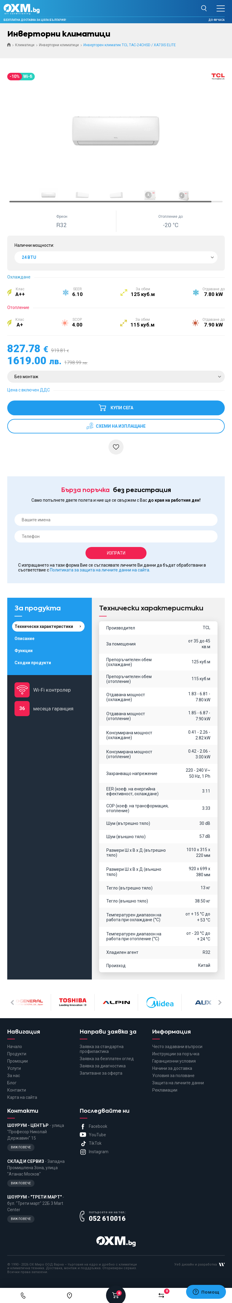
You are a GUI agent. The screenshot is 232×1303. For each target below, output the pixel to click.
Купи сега (116, 405)
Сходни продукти (32, 662)
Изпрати (116, 553)
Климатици (24, 45)
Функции (23, 650)
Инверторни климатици (59, 45)
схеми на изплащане (120, 426)
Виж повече (21, 1147)
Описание (24, 638)
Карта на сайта (22, 1097)
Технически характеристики (43, 626)
